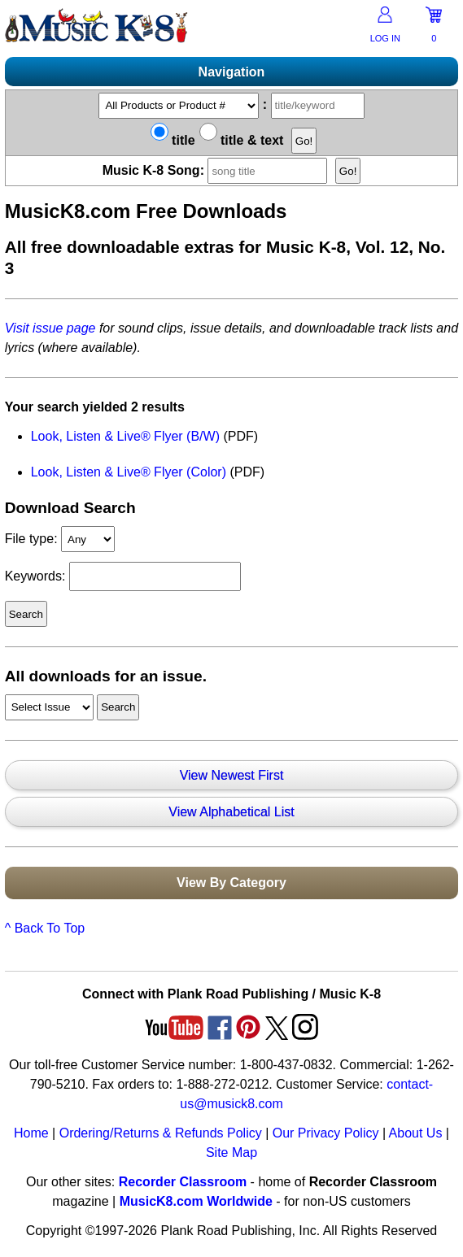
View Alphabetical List (231, 812)
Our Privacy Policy (326, 1133)
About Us (416, 1133)
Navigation (232, 72)
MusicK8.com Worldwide (196, 1201)
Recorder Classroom (183, 1182)
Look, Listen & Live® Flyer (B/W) (125, 436)
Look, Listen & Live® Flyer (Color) (128, 472)
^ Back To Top (45, 928)
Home (31, 1133)
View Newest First (232, 775)
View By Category (231, 882)
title (173, 140)
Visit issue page (50, 328)
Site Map (231, 1152)
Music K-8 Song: (217, 170)
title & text (241, 140)
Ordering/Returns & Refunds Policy (160, 1133)
